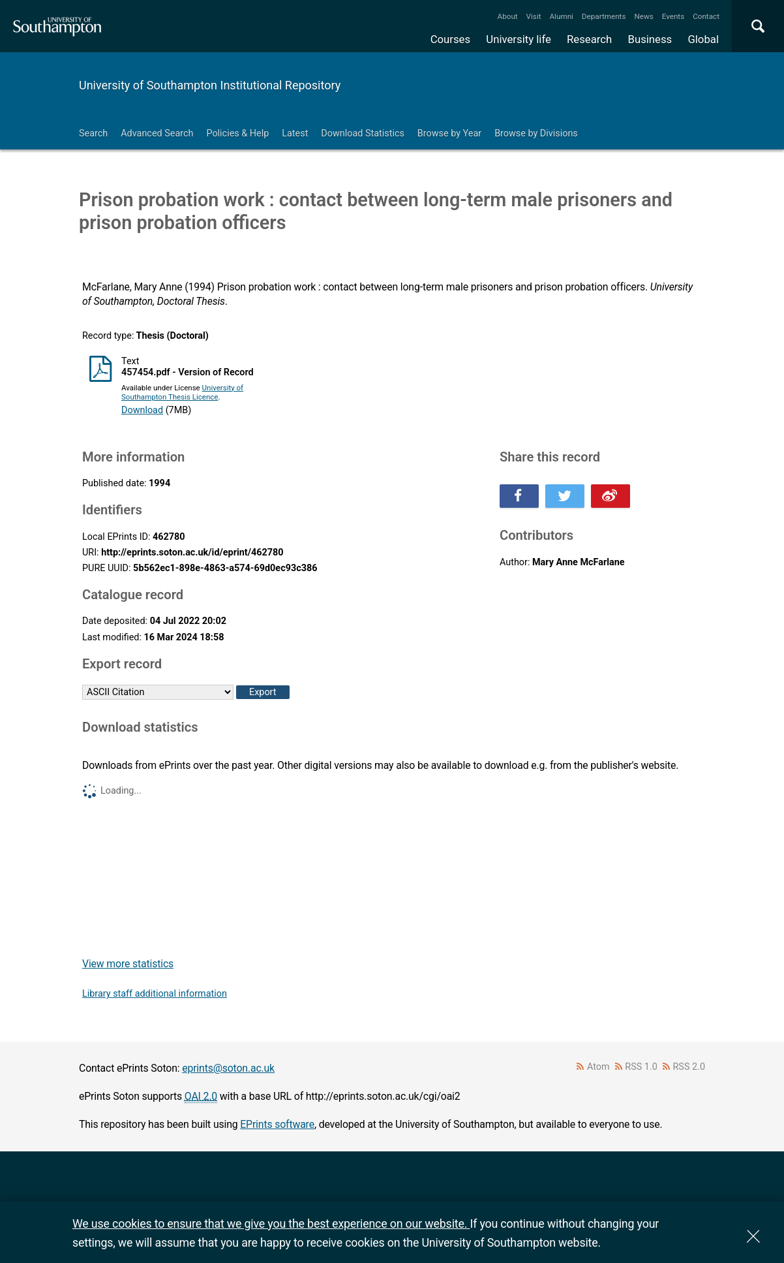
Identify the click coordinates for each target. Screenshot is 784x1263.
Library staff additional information (154, 993)
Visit (533, 16)
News (643, 16)
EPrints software (277, 1124)
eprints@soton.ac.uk (228, 1068)
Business (650, 39)
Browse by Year (449, 133)
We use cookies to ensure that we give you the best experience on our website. (271, 1223)
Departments (604, 16)
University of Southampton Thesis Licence (182, 392)
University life (518, 39)
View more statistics (127, 964)
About (508, 16)
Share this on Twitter (564, 496)
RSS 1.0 (641, 1066)
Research (589, 39)
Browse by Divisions (536, 133)
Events (673, 16)
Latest (295, 133)
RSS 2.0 (689, 1066)
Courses (450, 39)
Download (142, 410)
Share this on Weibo (610, 496)
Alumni (561, 16)
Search (93, 133)
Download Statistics (362, 133)
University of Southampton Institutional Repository (209, 85)
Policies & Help (237, 133)
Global (703, 39)
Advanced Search (157, 133)
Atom (598, 1066)
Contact (706, 16)
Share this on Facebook (519, 496)
